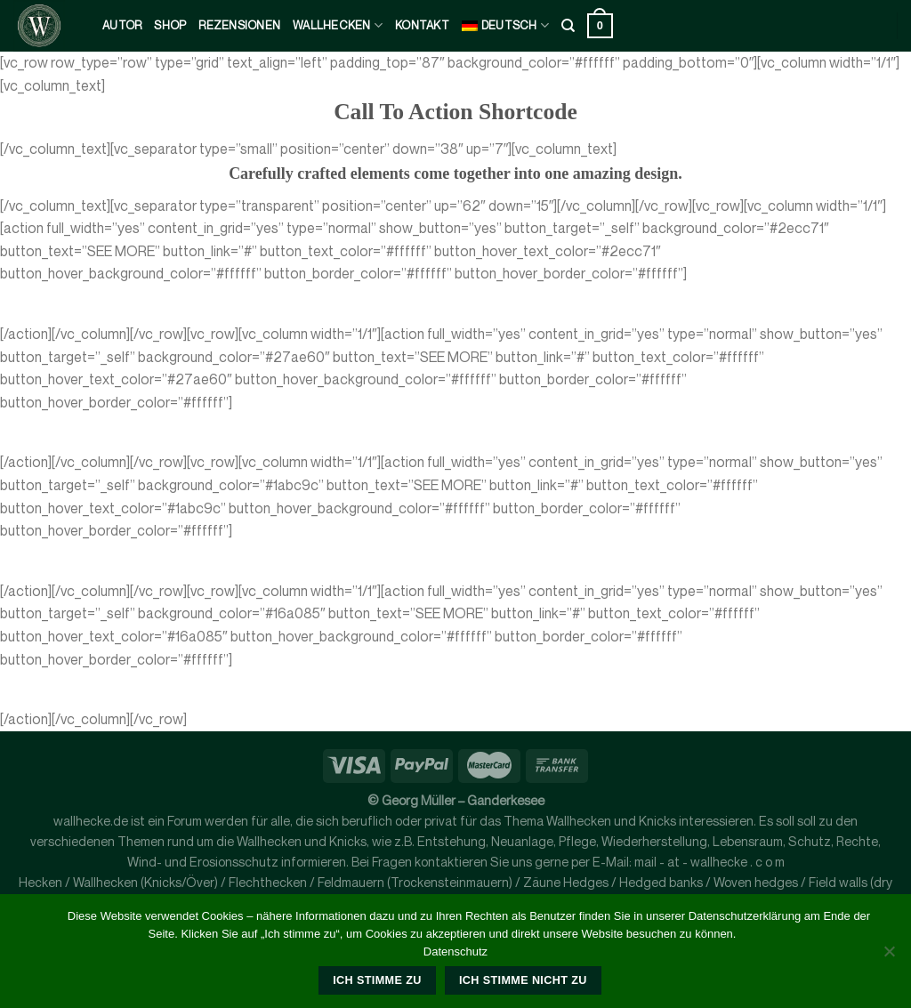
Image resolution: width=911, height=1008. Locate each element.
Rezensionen (239, 25)
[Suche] (568, 26)
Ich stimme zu (377, 980)
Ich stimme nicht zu (523, 980)
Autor (121, 25)
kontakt (422, 25)
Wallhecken (338, 25)
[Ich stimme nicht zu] (889, 956)
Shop (170, 25)
